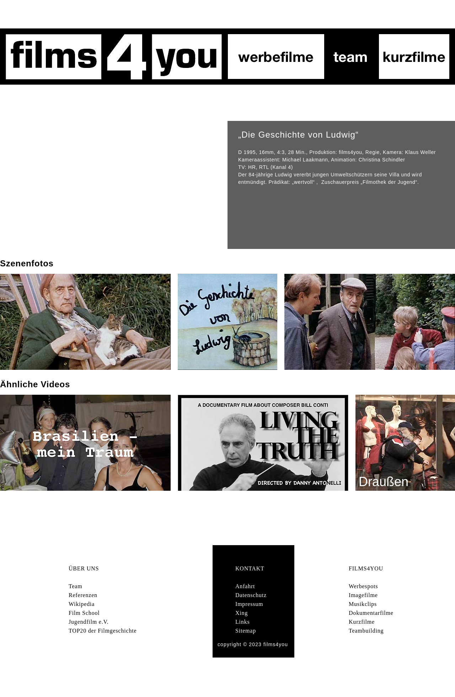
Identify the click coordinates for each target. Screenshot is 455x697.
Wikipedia (82, 604)
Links (242, 622)
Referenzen (83, 595)
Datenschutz (251, 595)
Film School (84, 613)
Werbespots (363, 586)
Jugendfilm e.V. (89, 622)
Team (75, 586)
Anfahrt (245, 586)
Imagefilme (363, 595)
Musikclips (363, 604)
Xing (241, 613)
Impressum (249, 604)
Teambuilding (366, 631)
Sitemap (245, 631)
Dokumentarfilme (371, 613)
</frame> (114, 185)
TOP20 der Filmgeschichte (102, 631)
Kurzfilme (362, 622)
